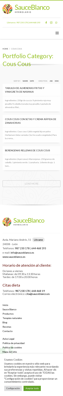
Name (25, 81)
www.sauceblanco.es (14, 256)
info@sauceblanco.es (22, 252)
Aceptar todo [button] (32, 388)
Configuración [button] (13, 388)
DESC (57, 81)
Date (32, 81)
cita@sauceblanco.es (38, 293)
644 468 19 (38, 290)
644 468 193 (34, 22)
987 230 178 (22, 22)
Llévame (38, 239)
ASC (51, 81)
